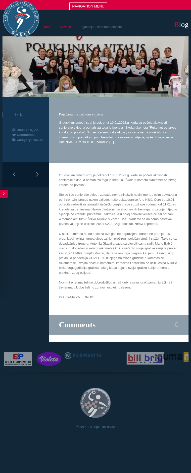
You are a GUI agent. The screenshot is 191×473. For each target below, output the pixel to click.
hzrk (17, 114)
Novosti (65, 27)
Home (47, 27)
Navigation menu (88, 6)
